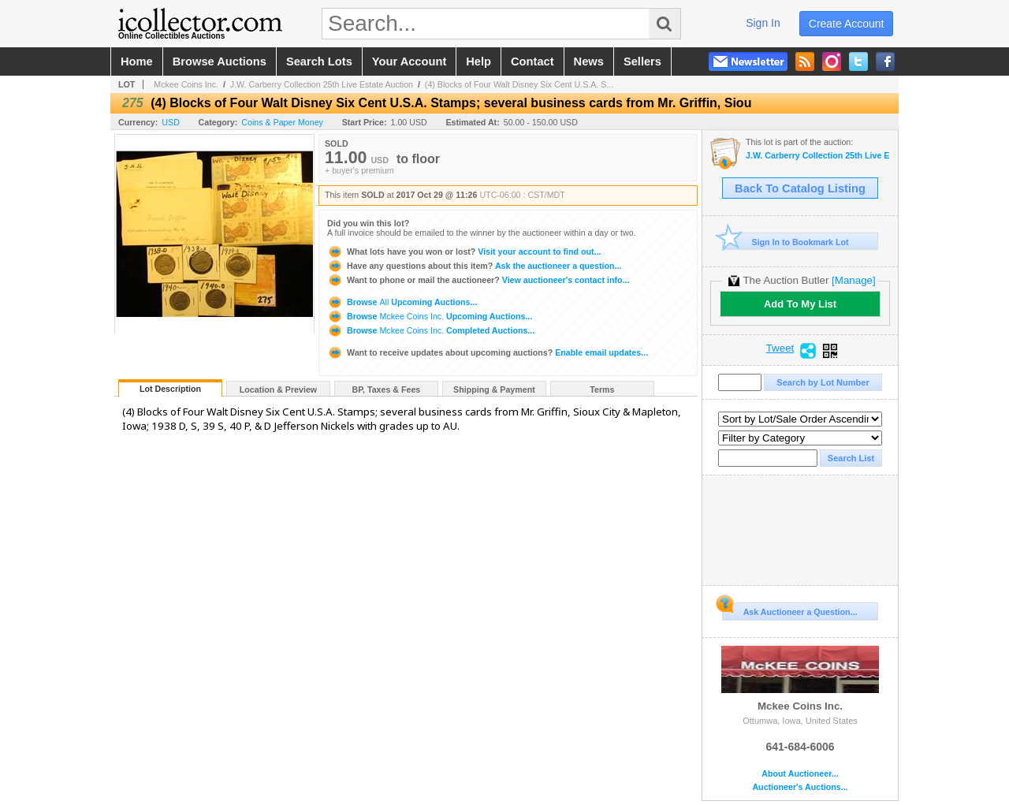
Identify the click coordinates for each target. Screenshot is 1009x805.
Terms (602, 389)
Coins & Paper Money (282, 122)
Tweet (780, 348)
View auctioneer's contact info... (478, 280)
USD (171, 122)
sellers (642, 61)
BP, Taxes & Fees (386, 389)
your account (409, 61)
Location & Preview (278, 389)
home (137, 61)
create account (846, 23)
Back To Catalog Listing (800, 188)
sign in (763, 23)
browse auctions (219, 61)
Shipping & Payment (494, 389)
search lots (319, 61)
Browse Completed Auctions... (430, 330)
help (478, 61)
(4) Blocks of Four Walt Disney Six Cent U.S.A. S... (519, 84)
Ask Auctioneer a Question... (789, 609)
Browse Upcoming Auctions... (402, 302)
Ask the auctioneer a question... (474, 265)
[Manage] (853, 280)
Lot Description (170, 388)
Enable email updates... (487, 352)
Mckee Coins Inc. (186, 84)
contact (532, 61)
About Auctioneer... (799, 774)
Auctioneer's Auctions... (799, 787)
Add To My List (800, 304)
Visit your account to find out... (464, 251)
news (589, 61)
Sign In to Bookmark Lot (785, 242)
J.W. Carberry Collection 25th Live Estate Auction (321, 84)
